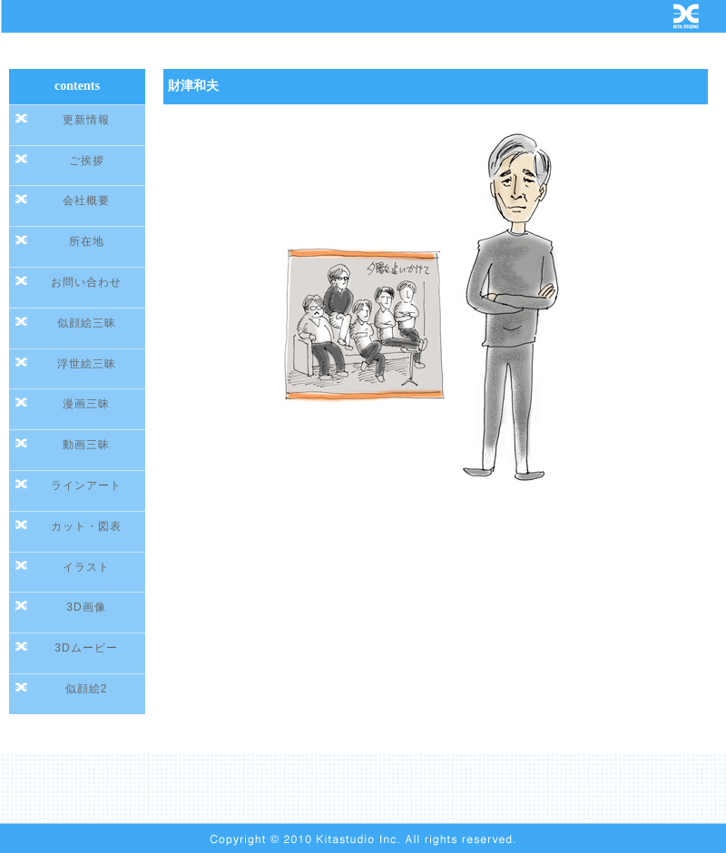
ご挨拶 (86, 160)
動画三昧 (86, 444)
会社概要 (86, 200)
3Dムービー (85, 648)
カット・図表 (86, 526)
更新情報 (86, 119)
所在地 (86, 241)
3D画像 (85, 607)
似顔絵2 (86, 688)
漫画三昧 (86, 403)
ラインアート (86, 485)
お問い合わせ (86, 282)
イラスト (86, 567)
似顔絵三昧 (86, 323)
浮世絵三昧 (86, 364)
